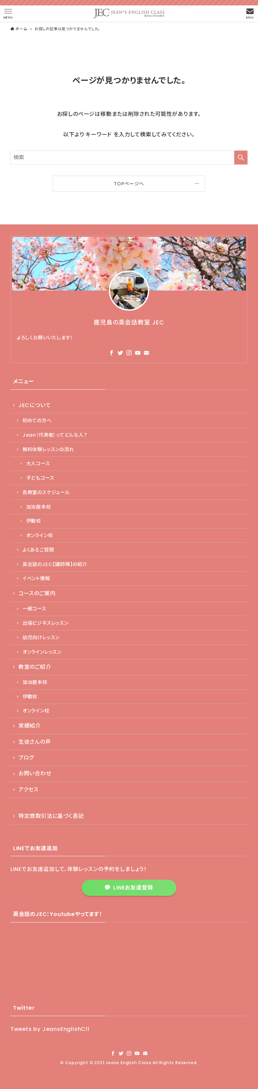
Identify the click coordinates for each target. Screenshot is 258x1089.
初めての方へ (37, 420)
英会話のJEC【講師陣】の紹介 (55, 564)
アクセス (28, 789)
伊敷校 (33, 521)
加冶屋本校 (35, 682)
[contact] (146, 352)
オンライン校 (39, 535)
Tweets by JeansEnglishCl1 (49, 1029)
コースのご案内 (37, 593)
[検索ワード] (129, 157)
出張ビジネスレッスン (46, 623)
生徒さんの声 (34, 742)
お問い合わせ (34, 773)
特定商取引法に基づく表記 (51, 816)
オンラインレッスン (42, 652)
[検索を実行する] (241, 157)
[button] (8, 13)
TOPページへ (129, 183)
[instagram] (129, 352)
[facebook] (111, 352)
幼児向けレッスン (41, 637)
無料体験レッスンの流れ (48, 449)
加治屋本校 (38, 507)
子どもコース (40, 478)
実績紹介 (29, 726)
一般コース (34, 608)
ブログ (26, 757)
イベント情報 (36, 578)
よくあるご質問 (38, 550)
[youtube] (137, 352)
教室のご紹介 (34, 667)
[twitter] (120, 352)
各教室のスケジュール (46, 492)
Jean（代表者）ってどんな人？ (55, 435)
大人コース (38, 463)
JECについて (34, 405)
